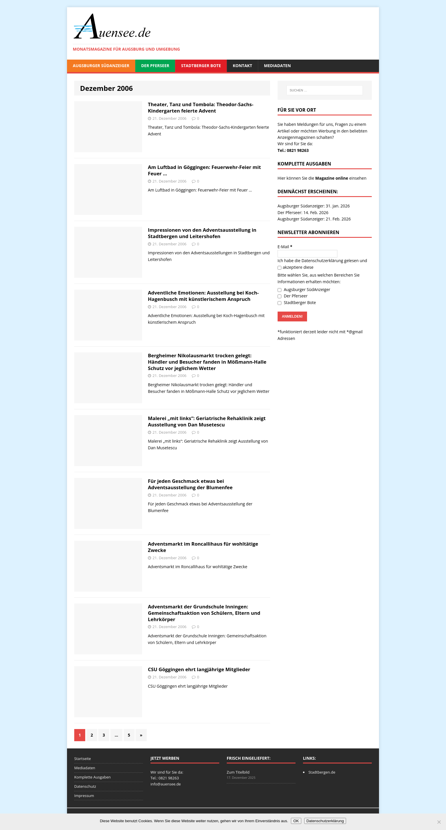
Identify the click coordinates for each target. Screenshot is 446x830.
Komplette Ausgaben (92, 777)
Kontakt (242, 65)
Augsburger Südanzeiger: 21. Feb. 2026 (314, 219)
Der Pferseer (155, 65)
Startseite (82, 758)
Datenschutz (85, 786)
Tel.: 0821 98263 (293, 150)
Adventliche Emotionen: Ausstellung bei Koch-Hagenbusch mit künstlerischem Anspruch (203, 295)
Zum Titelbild (238, 772)
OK (296, 821)
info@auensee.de (165, 784)
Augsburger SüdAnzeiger (101, 65)
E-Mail (285, 246)
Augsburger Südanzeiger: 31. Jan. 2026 (314, 206)
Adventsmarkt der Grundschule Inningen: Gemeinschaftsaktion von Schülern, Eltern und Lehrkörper (204, 613)
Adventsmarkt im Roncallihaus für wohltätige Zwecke (203, 546)
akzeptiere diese (295, 267)
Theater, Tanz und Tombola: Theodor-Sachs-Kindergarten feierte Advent (200, 107)
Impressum (84, 795)
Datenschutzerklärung (322, 260)
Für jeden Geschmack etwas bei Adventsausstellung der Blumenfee (190, 484)
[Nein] (439, 822)
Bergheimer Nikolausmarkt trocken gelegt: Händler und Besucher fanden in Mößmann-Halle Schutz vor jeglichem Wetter (207, 361)
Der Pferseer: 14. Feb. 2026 (303, 212)
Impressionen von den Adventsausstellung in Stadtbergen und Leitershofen (202, 233)
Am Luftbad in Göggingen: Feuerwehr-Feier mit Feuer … (204, 170)
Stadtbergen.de (322, 772)
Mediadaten (277, 65)
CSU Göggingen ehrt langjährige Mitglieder (199, 669)
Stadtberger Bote (201, 65)
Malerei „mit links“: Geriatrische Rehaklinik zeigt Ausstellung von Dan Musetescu (206, 421)
